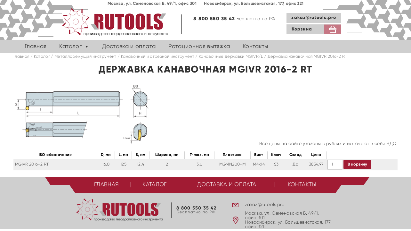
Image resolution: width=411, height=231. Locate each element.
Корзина (302, 29)
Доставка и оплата (129, 46)
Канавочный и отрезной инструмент (157, 57)
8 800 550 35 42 (214, 18)
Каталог (70, 46)
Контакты (256, 46)
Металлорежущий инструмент (85, 57)
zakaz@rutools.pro (313, 17)
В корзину (357, 164)
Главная (35, 46)
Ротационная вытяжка (199, 46)
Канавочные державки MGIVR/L (231, 57)
